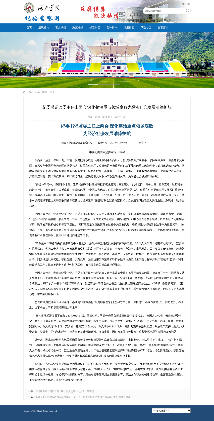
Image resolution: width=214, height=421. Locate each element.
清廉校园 (129, 27)
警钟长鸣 (111, 27)
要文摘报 (60, 27)
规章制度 (94, 27)
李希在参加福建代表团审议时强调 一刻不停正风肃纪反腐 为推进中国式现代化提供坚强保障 (82, 397)
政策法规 (77, 27)
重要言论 (163, 27)
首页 (29, 27)
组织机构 (43, 27)
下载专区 (146, 27)
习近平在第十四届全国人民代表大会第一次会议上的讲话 (64, 391)
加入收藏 (186, 4)
